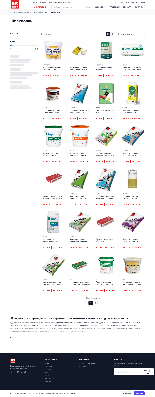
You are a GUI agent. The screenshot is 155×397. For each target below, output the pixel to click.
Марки (47, 375)
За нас (47, 363)
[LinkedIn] (22, 372)
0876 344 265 (100, 7)
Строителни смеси (41, 12)
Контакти (139, 7)
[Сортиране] (130, 34)
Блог (46, 372)
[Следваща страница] (100, 303)
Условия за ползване (87, 363)
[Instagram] (15, 372)
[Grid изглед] (108, 34)
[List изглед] (112, 34)
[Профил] (118, 2)
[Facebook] (11, 372)
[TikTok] (25, 372)
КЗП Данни (83, 366)
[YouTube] (18, 372)
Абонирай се (148, 371)
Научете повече (70, 393)
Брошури (48, 381)
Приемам (139, 393)
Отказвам (127, 393)
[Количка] (140, 2)
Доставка (48, 369)
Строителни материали (23, 12)
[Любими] (129, 2)
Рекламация (49, 378)
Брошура (127, 7)
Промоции (115, 7)
